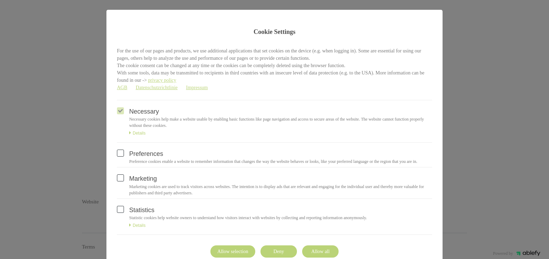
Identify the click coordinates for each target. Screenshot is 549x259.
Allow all (320, 251)
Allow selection (232, 251)
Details (137, 133)
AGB (122, 87)
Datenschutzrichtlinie (157, 87)
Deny (278, 251)
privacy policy (162, 80)
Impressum (197, 87)
